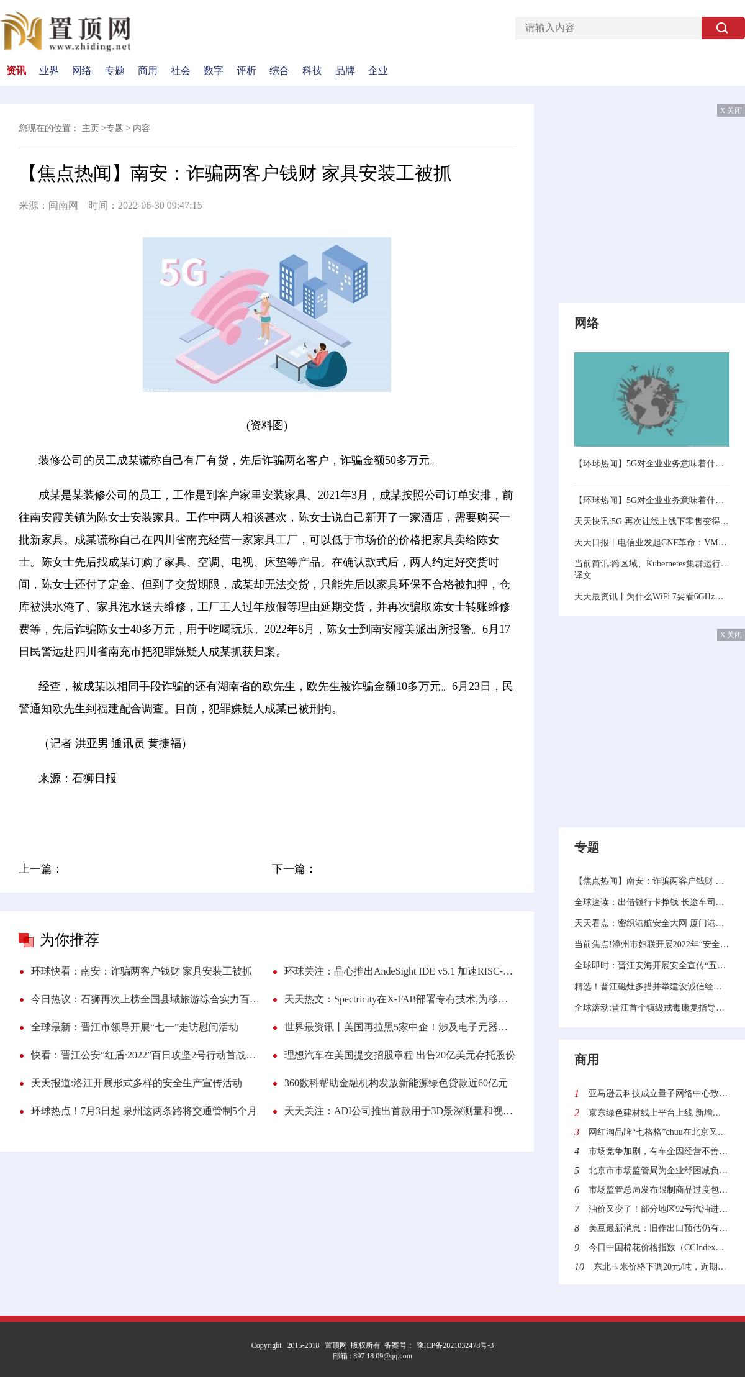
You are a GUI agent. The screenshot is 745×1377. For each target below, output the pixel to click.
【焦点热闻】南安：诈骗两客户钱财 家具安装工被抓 (651, 881)
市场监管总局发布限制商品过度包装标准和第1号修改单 (659, 1189)
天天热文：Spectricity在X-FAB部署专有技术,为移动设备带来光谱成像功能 (399, 999)
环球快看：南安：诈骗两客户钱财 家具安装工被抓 (141, 971)
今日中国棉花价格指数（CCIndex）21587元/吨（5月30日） (659, 1247)
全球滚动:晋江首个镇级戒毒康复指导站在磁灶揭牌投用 (651, 1007)
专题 (115, 71)
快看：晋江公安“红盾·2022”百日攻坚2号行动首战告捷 (146, 1055)
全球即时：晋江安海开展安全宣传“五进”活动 (651, 965)
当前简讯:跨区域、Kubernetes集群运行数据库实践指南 (651, 563)
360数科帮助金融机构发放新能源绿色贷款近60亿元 (396, 1083)
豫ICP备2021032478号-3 (454, 1345)
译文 (583, 575)
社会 (181, 71)
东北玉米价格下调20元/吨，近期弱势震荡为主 (661, 1266)
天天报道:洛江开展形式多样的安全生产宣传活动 (136, 1083)
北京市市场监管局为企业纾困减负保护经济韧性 (659, 1170)
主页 (90, 128)
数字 (214, 71)
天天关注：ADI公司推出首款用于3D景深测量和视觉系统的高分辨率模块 (399, 1111)
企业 (378, 71)
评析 (246, 71)
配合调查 (214, 813)
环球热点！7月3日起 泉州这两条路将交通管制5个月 (144, 1111)
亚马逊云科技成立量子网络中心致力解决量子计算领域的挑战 (659, 1093)
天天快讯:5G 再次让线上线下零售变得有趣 (651, 521)
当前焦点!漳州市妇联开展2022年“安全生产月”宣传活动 (651, 944)
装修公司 (108, 813)
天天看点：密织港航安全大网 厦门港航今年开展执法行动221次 (651, 923)
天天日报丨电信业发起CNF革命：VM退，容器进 (651, 542)
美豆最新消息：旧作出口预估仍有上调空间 (659, 1228)
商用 (148, 71)
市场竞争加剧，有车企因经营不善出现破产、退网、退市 (659, 1151)
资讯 (16, 71)
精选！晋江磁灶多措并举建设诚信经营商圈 (651, 986)
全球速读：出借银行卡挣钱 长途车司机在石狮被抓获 (651, 902)
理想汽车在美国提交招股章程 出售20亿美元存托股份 (399, 1055)
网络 (82, 71)
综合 (279, 71)
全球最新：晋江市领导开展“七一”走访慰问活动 (134, 1027)
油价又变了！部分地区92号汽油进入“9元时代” (659, 1209)
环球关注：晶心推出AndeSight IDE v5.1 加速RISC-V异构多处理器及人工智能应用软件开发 (399, 971)
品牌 (345, 71)
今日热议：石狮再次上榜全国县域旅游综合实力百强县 (146, 999)
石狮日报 (262, 813)
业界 (49, 71)
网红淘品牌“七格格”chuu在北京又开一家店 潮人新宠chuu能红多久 (659, 1132)
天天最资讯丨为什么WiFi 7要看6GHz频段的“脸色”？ (651, 596)
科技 (312, 71)
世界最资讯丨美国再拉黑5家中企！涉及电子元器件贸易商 (399, 1027)
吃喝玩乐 (309, 813)
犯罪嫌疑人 (161, 813)
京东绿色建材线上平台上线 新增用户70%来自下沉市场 (659, 1112)
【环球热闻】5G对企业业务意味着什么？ (651, 463)
